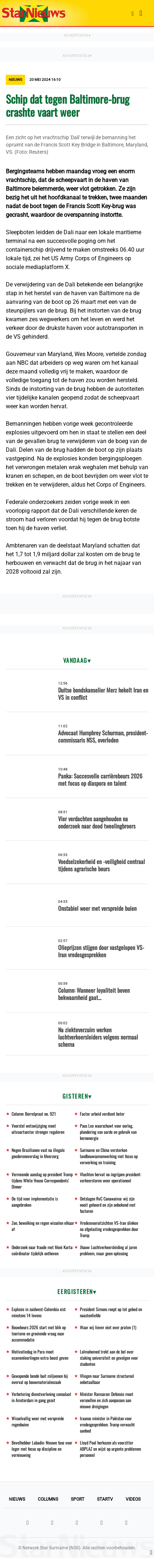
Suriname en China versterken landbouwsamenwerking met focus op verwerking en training (109, 1156)
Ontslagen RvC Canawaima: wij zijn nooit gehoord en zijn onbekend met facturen (107, 1204)
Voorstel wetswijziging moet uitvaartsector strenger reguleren (38, 1129)
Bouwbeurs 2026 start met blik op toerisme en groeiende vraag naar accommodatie (39, 1333)
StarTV (105, 1499)
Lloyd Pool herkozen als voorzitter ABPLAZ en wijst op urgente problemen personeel (110, 1448)
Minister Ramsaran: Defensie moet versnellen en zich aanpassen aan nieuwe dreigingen (106, 1400)
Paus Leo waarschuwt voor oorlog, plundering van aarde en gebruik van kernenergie (108, 1132)
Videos (133, 1499)
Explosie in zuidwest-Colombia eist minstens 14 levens (39, 1312)
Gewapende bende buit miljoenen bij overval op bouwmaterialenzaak (40, 1379)
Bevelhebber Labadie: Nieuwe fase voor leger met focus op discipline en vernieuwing (42, 1448)
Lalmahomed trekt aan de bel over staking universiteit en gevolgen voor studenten (109, 1357)
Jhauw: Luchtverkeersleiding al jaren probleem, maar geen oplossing (108, 1250)
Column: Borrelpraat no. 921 (34, 1114)
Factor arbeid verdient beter (102, 1114)
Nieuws (17, 1499)
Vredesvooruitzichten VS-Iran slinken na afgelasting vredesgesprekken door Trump (109, 1229)
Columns (48, 1499)
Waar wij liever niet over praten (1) (108, 1327)
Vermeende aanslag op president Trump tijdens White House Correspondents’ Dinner (42, 1180)
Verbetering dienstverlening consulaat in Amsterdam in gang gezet (41, 1397)
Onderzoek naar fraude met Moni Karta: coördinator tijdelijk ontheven (42, 1250)
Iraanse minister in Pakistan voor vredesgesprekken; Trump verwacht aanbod (107, 1424)
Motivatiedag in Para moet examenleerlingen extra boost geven (40, 1354)
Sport (77, 1499)
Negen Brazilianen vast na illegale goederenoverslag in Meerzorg (38, 1153)
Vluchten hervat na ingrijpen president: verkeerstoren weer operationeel (110, 1177)
